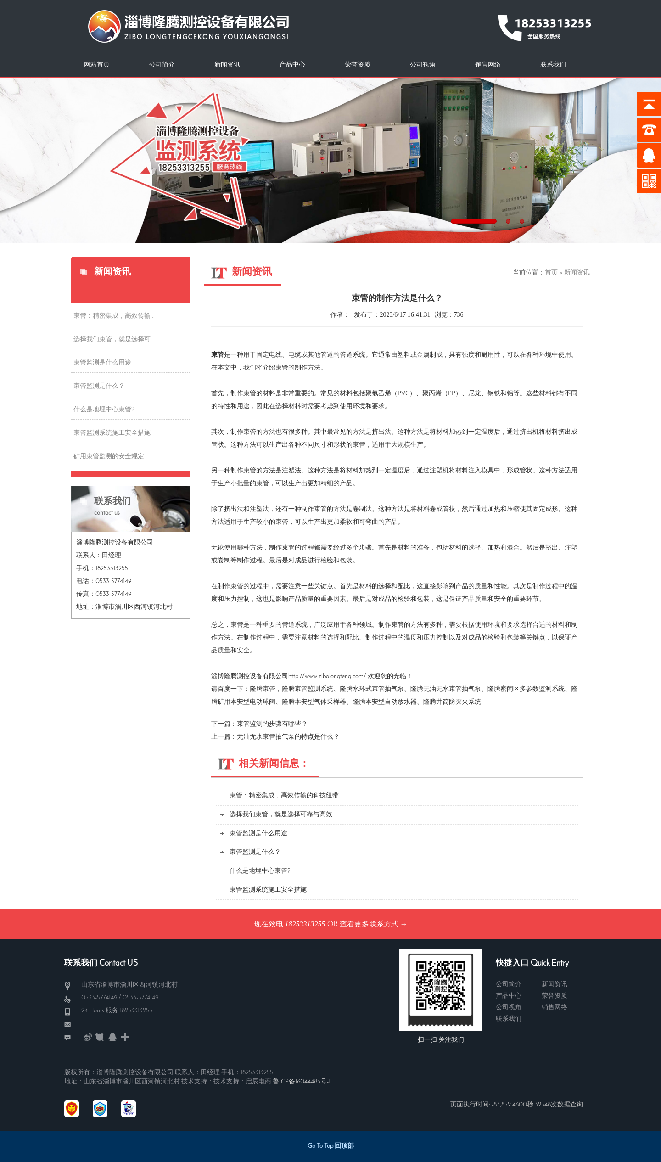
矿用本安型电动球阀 (246, 702)
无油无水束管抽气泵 (452, 689)
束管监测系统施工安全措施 (112, 433)
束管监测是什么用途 (102, 362)
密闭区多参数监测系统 (532, 689)
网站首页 (97, 65)
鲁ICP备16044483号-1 (301, 1081)
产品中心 (292, 65)
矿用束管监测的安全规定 (108, 456)
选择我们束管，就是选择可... (114, 339)
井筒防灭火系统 (458, 702)
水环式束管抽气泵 (378, 689)
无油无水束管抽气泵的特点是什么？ (288, 737)
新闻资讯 (227, 65)
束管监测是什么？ (99, 386)
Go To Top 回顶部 (331, 1146)
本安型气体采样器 (320, 702)
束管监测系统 (314, 689)
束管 (269, 689)
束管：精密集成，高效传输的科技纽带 (284, 795)
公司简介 (162, 65)
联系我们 (553, 65)
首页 (551, 272)
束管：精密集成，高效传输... (114, 316)
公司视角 (423, 65)
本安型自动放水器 (391, 702)
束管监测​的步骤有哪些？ (272, 724)
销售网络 (488, 65)
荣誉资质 (357, 65)
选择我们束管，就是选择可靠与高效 (281, 814)
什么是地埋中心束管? (103, 409)
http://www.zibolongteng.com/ (327, 676)
